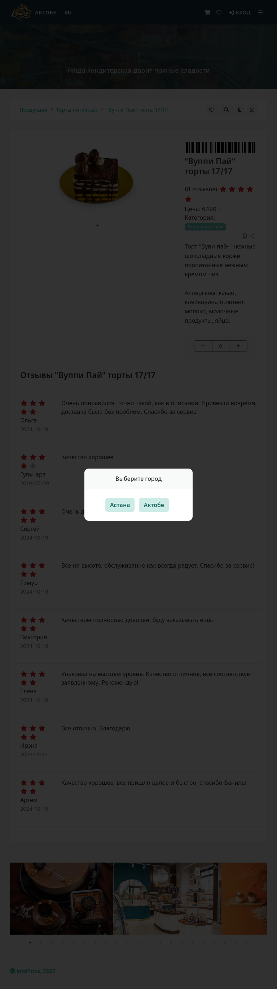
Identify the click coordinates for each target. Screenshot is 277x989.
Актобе (154, 505)
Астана (120, 505)
